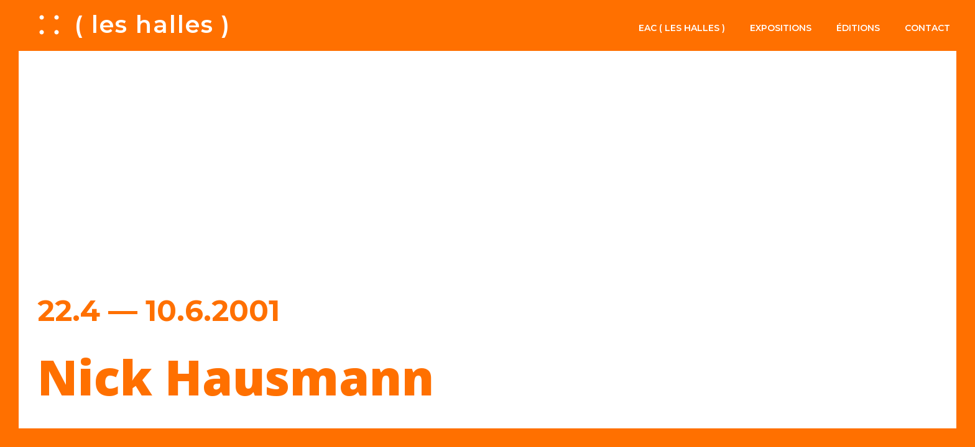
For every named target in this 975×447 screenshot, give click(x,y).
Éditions (858, 28)
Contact (927, 28)
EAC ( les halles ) (682, 28)
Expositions (780, 28)
